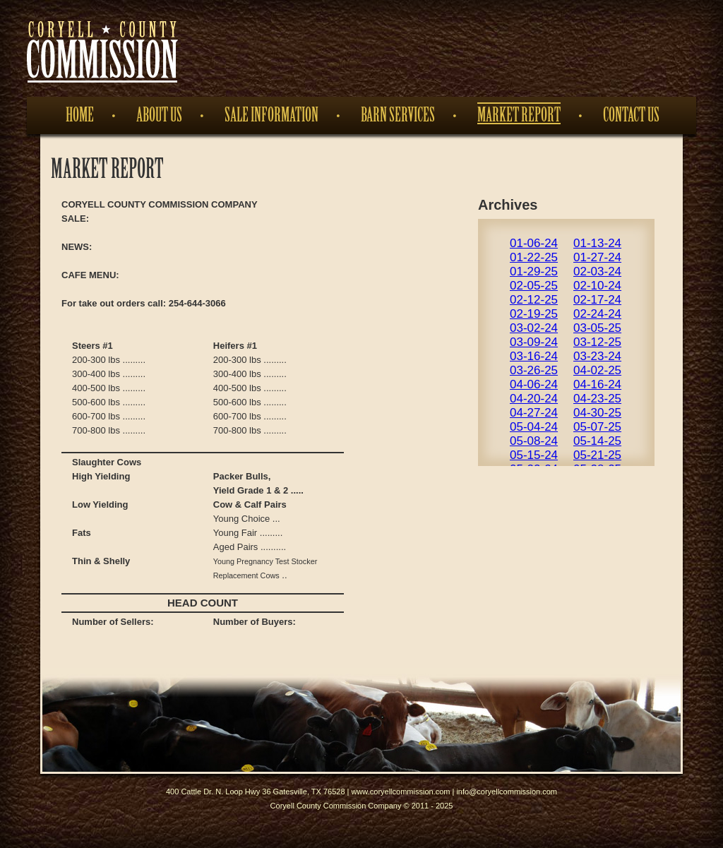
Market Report (519, 115)
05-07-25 (597, 427)
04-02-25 (597, 370)
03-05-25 (597, 328)
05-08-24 (534, 441)
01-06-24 (534, 243)
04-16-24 (597, 384)
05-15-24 (534, 455)
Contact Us (631, 115)
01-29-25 (534, 271)
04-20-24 (534, 398)
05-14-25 (597, 441)
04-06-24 (534, 384)
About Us (159, 115)
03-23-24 (597, 356)
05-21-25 (597, 455)
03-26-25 (534, 370)
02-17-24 (597, 299)
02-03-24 (597, 271)
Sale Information (271, 115)
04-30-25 (597, 412)
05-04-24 (534, 427)
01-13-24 (597, 243)
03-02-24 (534, 328)
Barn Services (398, 115)
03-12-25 (597, 342)
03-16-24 (534, 356)
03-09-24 (534, 342)
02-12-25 (534, 299)
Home (80, 115)
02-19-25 (534, 314)
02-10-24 (597, 285)
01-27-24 (597, 257)
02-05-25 (534, 285)
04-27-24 (534, 412)
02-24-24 (597, 314)
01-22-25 (534, 257)
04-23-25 (597, 398)
